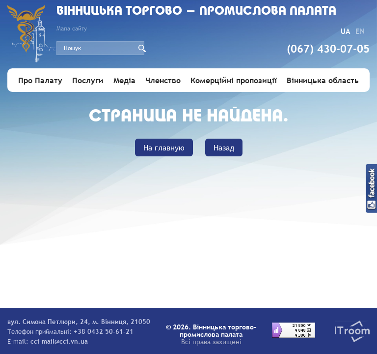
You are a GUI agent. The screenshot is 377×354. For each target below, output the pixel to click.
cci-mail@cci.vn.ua (59, 341)
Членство (163, 80)
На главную (164, 147)
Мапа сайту (71, 28)
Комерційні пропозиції (233, 80)
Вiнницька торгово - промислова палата (196, 11)
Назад (224, 147)
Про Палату (40, 80)
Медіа (124, 80)
